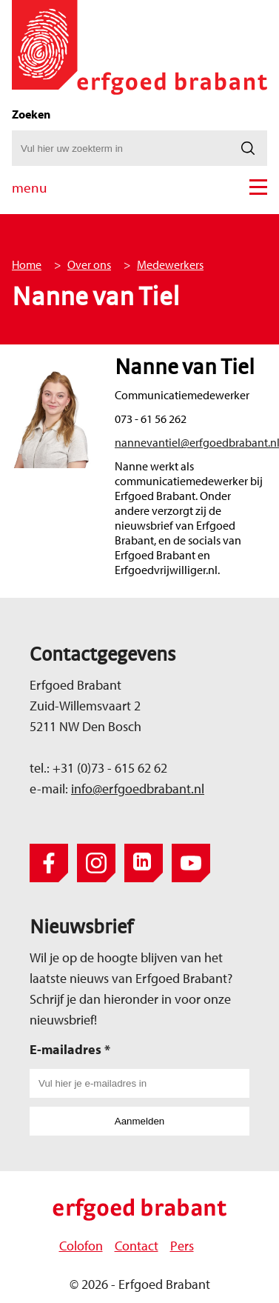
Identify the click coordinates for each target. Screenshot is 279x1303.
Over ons (89, 264)
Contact (136, 1245)
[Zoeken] (248, 148)
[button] (258, 187)
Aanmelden (139, 1121)
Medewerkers (170, 264)
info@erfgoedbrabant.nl (137, 788)
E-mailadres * (70, 1049)
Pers (182, 1245)
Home (26, 264)
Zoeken (31, 114)
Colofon (81, 1245)
